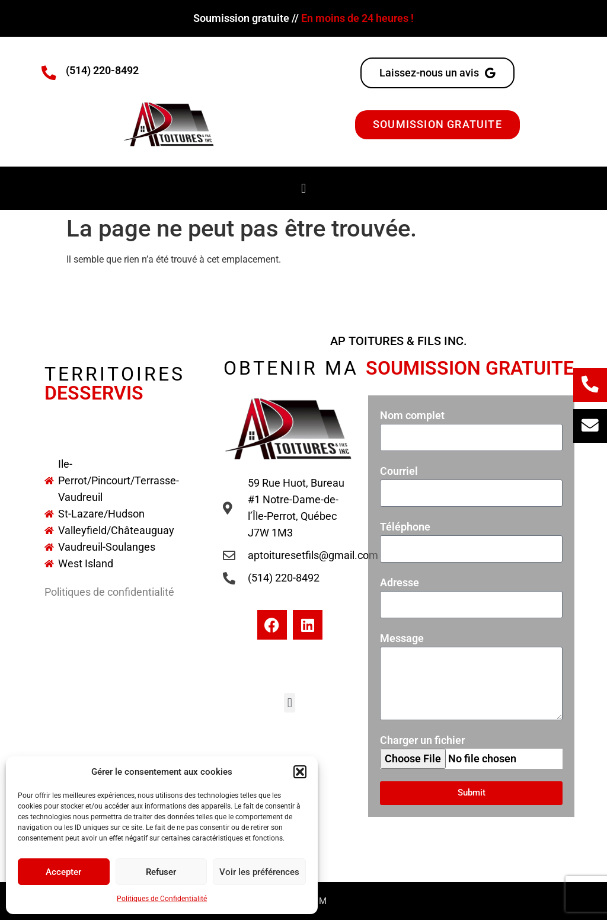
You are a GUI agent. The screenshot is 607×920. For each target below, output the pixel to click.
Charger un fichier (422, 739)
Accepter (63, 872)
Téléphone (405, 526)
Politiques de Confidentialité (162, 899)
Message (402, 637)
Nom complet (412, 414)
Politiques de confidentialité (109, 591)
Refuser (161, 872)
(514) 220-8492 (102, 70)
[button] (300, 772)
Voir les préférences (259, 872)
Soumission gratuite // (303, 18)
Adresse (399, 582)
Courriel (399, 470)
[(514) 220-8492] (48, 73)
